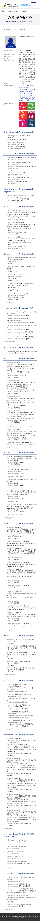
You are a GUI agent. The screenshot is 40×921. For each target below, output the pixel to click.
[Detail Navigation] (34, 4)
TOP (2, 11)
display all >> (9, 302)
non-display (30, 132)
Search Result (13, 11)
